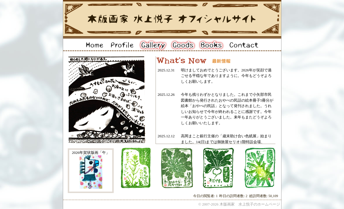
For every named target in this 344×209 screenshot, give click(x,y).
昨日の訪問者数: (232, 196)
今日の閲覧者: (204, 196)
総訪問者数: (258, 196)
